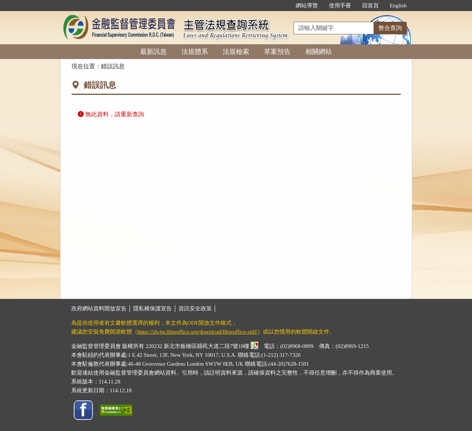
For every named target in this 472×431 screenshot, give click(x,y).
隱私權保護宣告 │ (155, 308)
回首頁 (370, 5)
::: (282, 5)
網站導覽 (307, 5)
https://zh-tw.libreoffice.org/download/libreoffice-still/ (198, 332)
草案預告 (277, 51)
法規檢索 (236, 51)
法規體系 (194, 51)
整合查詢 (390, 28)
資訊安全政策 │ (197, 308)
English (398, 5)
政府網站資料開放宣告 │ (102, 308)
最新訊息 (153, 51)
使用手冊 (340, 5)
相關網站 (318, 51)
